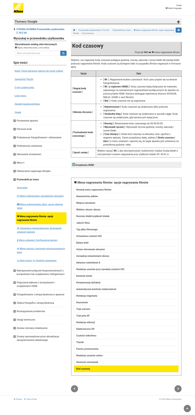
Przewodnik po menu (122, 30)
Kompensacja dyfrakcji (88, 282)
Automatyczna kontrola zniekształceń (96, 289)
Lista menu (20, 95)
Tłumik (80, 342)
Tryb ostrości (83, 309)
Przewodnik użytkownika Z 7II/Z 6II (94, 30)
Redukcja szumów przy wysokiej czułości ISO (100, 269)
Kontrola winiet (84, 276)
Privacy (19, 399)
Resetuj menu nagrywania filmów (93, 189)
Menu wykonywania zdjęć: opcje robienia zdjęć (40, 206)
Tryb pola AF (83, 315)
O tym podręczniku (24, 87)
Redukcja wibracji (85, 322)
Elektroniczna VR (85, 329)
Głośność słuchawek (87, 362)
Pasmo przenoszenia (87, 348)
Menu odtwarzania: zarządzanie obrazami (40, 196)
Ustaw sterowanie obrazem (90, 249)
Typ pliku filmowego (87, 229)
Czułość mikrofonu (86, 335)
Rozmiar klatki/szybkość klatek (92, 216)
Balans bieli (82, 242)
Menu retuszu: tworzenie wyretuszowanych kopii (41, 250)
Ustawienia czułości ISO (89, 236)
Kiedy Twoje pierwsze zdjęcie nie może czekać (39, 71)
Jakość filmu (83, 222)
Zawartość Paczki (24, 79)
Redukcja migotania (86, 295)
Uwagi (18, 112)
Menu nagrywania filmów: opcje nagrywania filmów (35, 218)
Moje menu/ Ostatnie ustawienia (36, 260)
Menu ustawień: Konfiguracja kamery (37, 240)
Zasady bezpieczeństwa (27, 104)
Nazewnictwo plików (87, 196)
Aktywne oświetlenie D (88, 262)
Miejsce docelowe (85, 203)
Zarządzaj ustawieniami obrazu (92, 256)
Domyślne (22, 187)
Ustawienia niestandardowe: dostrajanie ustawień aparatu (39, 230)
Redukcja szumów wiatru (89, 355)
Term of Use (31, 399)
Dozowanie (82, 302)
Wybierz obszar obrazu (88, 209)
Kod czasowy (83, 368)
